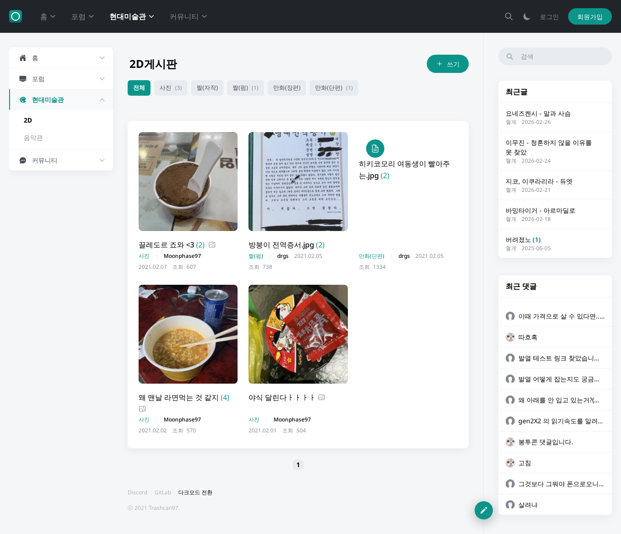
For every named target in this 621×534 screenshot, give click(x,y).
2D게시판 (153, 63)
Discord (137, 492)
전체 (139, 87)
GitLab (163, 492)
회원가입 (590, 16)
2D (28, 120)
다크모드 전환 (195, 492)
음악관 (33, 137)
